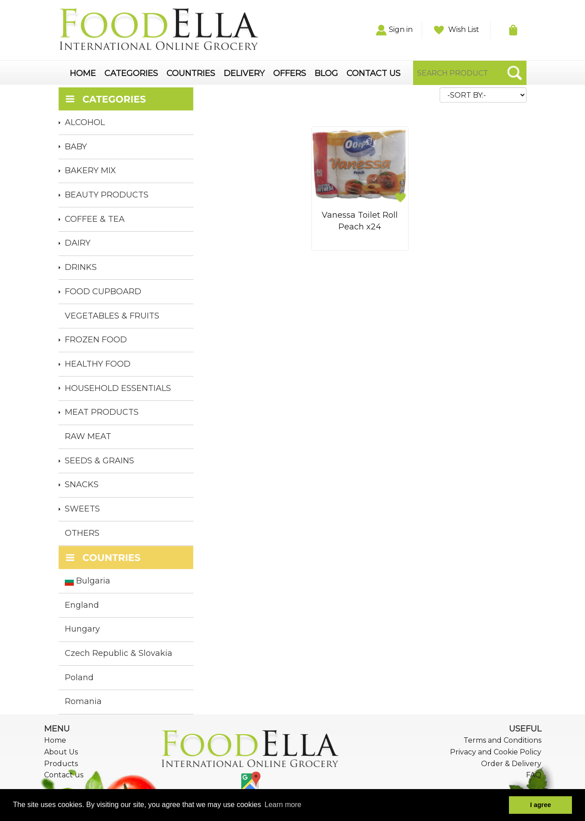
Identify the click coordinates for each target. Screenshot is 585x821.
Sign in (394, 29)
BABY (76, 147)
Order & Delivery (511, 763)
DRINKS (81, 267)
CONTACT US (373, 73)
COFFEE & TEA (95, 219)
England (82, 605)
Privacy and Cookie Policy (495, 752)
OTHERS (82, 533)
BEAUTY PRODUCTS (106, 195)
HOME (83, 73)
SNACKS (82, 484)
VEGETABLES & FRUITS (112, 316)
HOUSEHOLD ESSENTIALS (118, 388)
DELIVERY (244, 73)
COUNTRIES (190, 73)
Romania (83, 701)
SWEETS (82, 509)
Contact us (63, 775)
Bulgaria (87, 581)
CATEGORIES (131, 73)
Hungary (82, 629)
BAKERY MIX (90, 170)
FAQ (533, 775)
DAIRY (77, 243)
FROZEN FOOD (96, 340)
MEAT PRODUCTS (102, 412)
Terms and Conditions (502, 740)
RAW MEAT (88, 436)
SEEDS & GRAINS (99, 461)
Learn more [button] (283, 804)
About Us (61, 752)
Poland (79, 677)
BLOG (326, 73)
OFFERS (289, 73)
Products (61, 763)
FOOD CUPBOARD (103, 291)
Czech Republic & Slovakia (118, 653)
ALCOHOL (85, 122)
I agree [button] (540, 804)
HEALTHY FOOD (97, 364)
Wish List (456, 29)
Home (55, 740)
